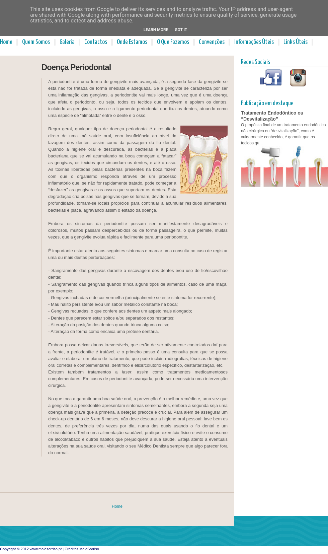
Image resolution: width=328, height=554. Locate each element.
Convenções (212, 42)
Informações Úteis (254, 42)
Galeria (67, 42)
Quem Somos (36, 42)
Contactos (95, 42)
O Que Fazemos (173, 42)
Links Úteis (295, 42)
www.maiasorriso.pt (46, 549)
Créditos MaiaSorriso (82, 549)
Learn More (156, 29)
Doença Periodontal (76, 67)
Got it (181, 29)
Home (6, 42)
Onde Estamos (132, 42)
